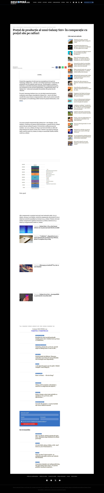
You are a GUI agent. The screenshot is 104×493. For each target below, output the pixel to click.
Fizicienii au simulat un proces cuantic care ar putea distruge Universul (82, 132)
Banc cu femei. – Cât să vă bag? (44, 374)
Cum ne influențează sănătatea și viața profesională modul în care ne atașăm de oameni (82, 101)
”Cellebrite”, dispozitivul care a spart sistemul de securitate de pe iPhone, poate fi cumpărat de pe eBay (46, 237)
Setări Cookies (73, 475)
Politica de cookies (43, 475)
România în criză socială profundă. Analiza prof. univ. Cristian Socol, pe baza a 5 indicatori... (47, 338)
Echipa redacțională (61, 475)
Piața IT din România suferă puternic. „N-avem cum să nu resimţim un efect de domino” (81, 60)
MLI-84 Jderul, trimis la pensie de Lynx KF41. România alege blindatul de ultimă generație (47, 436)
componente (24, 325)
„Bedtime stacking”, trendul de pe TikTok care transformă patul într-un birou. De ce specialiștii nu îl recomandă (82, 108)
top (52, 325)
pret (37, 325)
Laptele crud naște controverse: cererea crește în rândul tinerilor (82, 113)
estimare (29, 325)
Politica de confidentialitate (38, 421)
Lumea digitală (56, 2)
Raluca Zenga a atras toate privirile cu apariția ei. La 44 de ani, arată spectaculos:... (46, 395)
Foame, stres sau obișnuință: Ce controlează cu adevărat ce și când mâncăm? (82, 120)
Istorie (63, 2)
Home (14, 28)
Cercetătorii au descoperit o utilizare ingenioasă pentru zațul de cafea (82, 89)
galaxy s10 (34, 325)
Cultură (45, 2)
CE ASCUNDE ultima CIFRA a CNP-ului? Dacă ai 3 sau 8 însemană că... (47, 445)
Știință (39, 2)
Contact (67, 475)
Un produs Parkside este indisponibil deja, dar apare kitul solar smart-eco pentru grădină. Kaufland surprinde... (47, 465)
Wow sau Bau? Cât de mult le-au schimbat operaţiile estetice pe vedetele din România (47, 455)
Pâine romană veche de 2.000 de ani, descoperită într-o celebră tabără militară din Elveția (82, 72)
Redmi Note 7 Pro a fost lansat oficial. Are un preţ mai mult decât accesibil (46, 226)
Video (67, 2)
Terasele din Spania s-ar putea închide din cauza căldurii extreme (47, 403)
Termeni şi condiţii (52, 475)
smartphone (48, 325)
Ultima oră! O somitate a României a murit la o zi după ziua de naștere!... (47, 384)
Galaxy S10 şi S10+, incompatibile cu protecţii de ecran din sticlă (46, 294)
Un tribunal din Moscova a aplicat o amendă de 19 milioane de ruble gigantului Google (82, 48)
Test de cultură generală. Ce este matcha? (82, 125)
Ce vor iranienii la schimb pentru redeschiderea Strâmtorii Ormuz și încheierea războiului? (82, 138)
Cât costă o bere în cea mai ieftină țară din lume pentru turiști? (82, 143)
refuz (40, 325)
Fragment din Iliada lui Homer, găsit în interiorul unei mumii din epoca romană (82, 95)
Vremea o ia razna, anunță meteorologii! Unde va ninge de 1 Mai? (82, 42)
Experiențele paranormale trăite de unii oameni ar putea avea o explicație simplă (82, 78)
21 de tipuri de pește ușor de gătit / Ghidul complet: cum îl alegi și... (47, 365)
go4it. (21, 99)
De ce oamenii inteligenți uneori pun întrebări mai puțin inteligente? (82, 54)
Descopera (15, 68)
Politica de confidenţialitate (33, 475)
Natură (49, 2)
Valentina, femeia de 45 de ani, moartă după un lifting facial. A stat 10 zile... (46, 347)
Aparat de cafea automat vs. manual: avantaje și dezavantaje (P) (82, 83)
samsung (43, 325)
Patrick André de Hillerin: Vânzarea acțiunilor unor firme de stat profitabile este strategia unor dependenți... (47, 357)
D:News (35, 2)
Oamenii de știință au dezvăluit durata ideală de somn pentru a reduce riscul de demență (82, 66)
